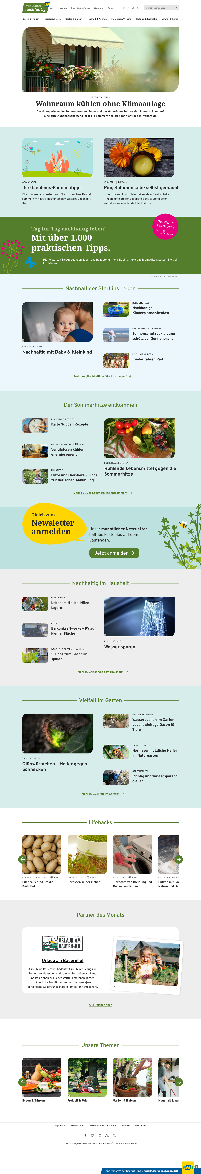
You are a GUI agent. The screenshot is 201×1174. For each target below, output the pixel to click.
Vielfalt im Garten (100, 700)
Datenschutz (77, 1125)
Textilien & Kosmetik (146, 19)
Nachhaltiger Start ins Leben (100, 288)
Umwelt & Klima (170, 19)
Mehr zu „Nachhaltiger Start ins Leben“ (100, 376)
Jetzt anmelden (111, 553)
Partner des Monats (100, 915)
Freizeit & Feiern (52, 19)
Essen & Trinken (31, 19)
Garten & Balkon (73, 19)
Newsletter (140, 1125)
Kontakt (111, 8)
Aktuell (52, 8)
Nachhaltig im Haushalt (100, 583)
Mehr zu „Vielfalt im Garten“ (100, 794)
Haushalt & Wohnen (97, 19)
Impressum (60, 1125)
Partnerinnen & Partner (80, 8)
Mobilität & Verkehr (121, 19)
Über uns (63, 8)
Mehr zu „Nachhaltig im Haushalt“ (100, 672)
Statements (99, 8)
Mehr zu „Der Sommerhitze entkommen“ (100, 493)
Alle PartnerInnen (100, 1005)
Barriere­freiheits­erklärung (102, 1125)
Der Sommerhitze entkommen (100, 405)
